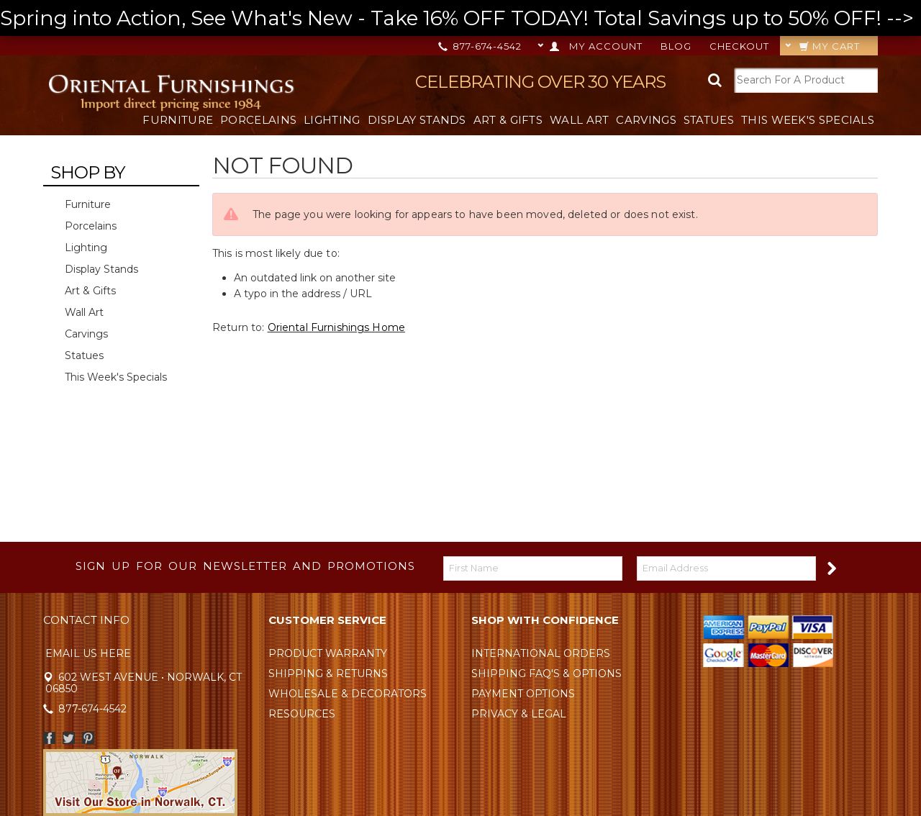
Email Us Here (88, 653)
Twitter (69, 738)
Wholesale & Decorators (347, 693)
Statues (709, 120)
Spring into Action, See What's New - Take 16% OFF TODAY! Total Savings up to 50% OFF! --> (460, 18)
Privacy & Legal (518, 713)
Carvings (646, 120)
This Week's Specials (807, 120)
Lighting (332, 120)
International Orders (540, 653)
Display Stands (417, 120)
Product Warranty (327, 653)
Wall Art (579, 120)
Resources (301, 713)
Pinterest (88, 738)
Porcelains (258, 120)
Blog (676, 46)
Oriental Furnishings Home (337, 327)
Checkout (739, 46)
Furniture (177, 120)
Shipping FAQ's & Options (546, 673)
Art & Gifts (508, 120)
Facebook (49, 738)
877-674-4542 (481, 46)
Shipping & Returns (328, 673)
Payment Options (523, 693)
